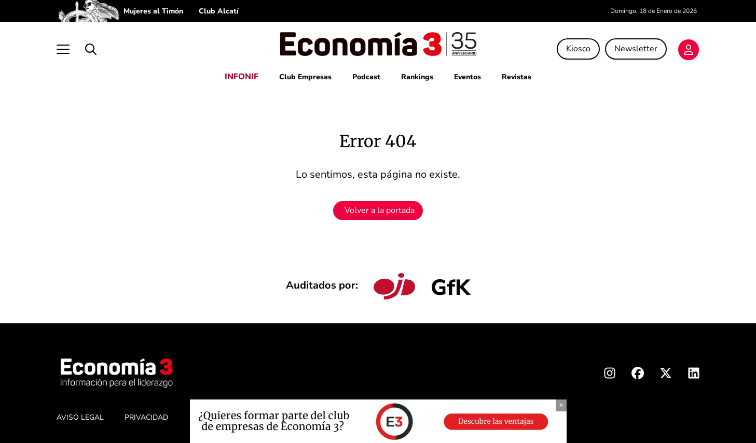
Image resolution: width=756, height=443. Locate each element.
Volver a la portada (380, 210)
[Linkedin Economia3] (694, 375)
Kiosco (578, 48)
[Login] (688, 49)
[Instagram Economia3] (609, 375)
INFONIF (241, 76)
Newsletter (635, 48)
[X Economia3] (665, 375)
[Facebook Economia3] (637, 375)
